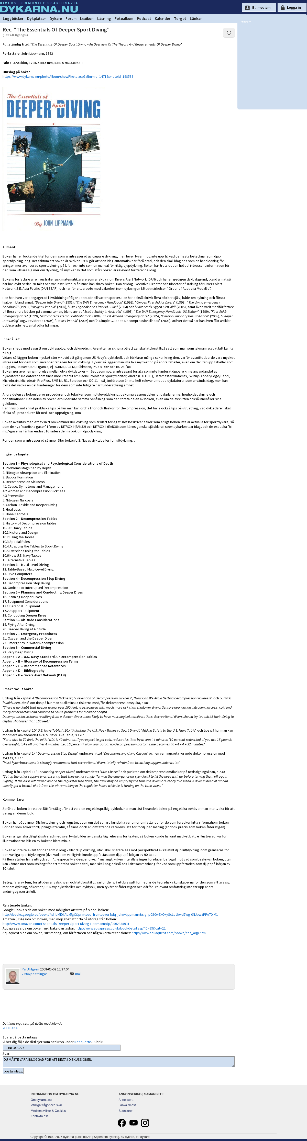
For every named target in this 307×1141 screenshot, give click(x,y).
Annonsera (125, 1100)
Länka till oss (127, 1105)
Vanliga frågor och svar (46, 1105)
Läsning (104, 18)
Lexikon (87, 18)
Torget (180, 18)
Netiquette (82, 1041)
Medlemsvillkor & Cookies (48, 1111)
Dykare (56, 18)
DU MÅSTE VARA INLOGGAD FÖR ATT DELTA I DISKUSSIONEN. (119, 1061)
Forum (70, 18)
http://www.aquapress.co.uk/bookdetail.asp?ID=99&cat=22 (121, 928)
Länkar (196, 18)
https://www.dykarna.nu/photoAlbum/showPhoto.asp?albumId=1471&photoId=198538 (68, 76)
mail (78, 973)
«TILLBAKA (10, 1028)
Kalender (162, 18)
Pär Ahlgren (30, 969)
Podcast (144, 18)
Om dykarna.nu (41, 1100)
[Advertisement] (119, 1004)
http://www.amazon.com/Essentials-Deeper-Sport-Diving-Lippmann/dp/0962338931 (66, 923)
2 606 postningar (34, 973)
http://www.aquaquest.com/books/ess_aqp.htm (169, 933)
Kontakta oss (39, 1116)
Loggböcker (13, 18)
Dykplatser (36, 18)
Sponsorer (125, 1111)
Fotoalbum (124, 18)
